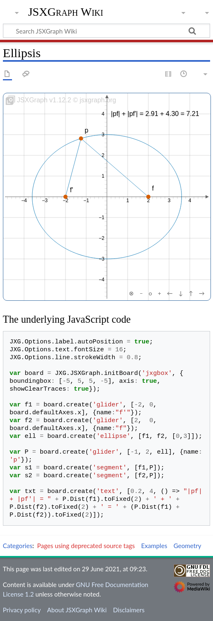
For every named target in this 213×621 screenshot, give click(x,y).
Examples (154, 545)
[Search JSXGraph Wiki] (106, 30)
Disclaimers (129, 610)
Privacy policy (22, 610)
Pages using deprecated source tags (86, 545)
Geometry (187, 545)
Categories (17, 545)
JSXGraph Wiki (65, 12)
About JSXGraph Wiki (76, 610)
